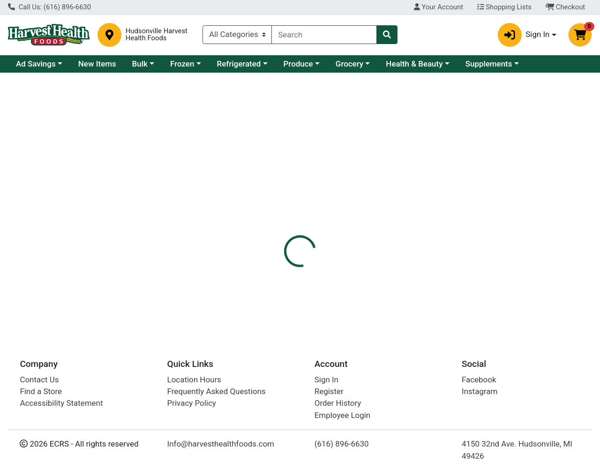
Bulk (140, 63)
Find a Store (41, 391)
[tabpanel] (425, 274)
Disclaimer (320, 211)
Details (276, 211)
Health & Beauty (414, 63)
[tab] (276, 211)
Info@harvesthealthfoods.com (220, 443)
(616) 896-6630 (342, 443)
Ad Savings (36, 63)
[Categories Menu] (237, 34)
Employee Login (342, 415)
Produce (298, 63)
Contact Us (39, 379)
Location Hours (194, 379)
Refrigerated (239, 63)
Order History (338, 403)
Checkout (565, 7)
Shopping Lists (504, 7)
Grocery (349, 63)
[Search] (324, 34)
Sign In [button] (524, 35)
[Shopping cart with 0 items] (580, 35)
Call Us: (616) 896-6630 (49, 7)
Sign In (326, 379)
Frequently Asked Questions (216, 391)
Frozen (182, 63)
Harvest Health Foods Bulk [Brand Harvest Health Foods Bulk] (392, 281)
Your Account (438, 7)
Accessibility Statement (61, 403)
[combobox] (324, 34)
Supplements (488, 63)
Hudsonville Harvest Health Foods (157, 35)
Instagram (479, 391)
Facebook (479, 379)
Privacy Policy (191, 403)
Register (329, 391)
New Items (97, 63)
